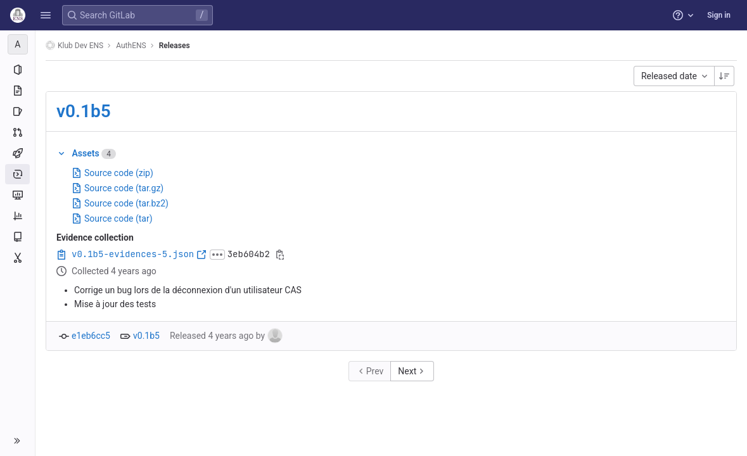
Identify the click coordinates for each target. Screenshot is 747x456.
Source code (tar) (112, 218)
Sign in (719, 15)
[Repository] (17, 90)
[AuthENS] (17, 44)
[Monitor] (17, 195)
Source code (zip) (112, 173)
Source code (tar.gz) (117, 188)
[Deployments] (17, 174)
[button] (45, 15)
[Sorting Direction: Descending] (724, 76)
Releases (174, 45)
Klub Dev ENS (74, 45)
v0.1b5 (83, 111)
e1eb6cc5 (91, 336)
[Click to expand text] (217, 255)
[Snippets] (17, 258)
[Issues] (17, 111)
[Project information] (17, 70)
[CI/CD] (17, 153)
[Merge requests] (17, 132)
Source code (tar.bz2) (120, 203)
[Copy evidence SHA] (280, 254)
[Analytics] (17, 216)
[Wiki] (17, 237)
